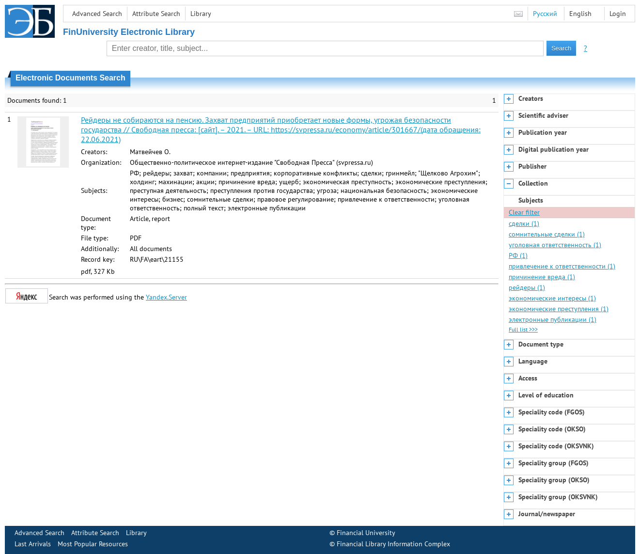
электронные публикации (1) (552, 319)
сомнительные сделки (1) (547, 234)
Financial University (366, 532)
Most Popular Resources (93, 543)
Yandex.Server (166, 297)
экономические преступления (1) (559, 308)
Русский (545, 13)
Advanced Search (97, 13)
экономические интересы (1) (552, 298)
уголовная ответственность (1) (555, 244)
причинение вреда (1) (542, 276)
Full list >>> (523, 329)
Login (617, 13)
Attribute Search (156, 13)
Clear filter (524, 212)
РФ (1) (518, 255)
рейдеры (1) (527, 287)
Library (200, 13)
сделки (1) (524, 223)
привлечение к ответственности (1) (562, 266)
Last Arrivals (33, 543)
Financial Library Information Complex (393, 543)
